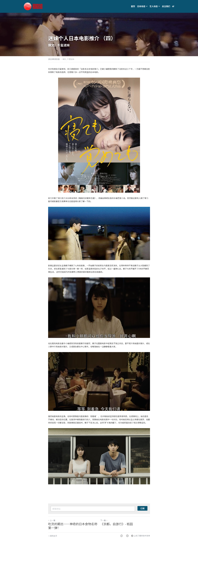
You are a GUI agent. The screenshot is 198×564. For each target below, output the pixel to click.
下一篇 (104, 520)
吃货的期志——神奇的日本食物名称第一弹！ (72, 526)
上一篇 (51, 520)
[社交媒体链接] (173, 6)
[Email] (127, 536)
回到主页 (52, 536)
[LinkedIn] (121, 536)
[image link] (33, 6)
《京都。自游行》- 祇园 (116, 524)
